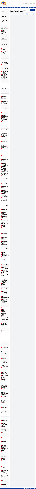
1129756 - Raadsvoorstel (3, 137)
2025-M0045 (3, 432)
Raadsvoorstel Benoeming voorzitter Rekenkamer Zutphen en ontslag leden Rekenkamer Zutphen (4, 325)
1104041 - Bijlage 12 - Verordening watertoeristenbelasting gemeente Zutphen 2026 (4, 199)
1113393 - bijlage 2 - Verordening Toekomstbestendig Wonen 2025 (4, 234)
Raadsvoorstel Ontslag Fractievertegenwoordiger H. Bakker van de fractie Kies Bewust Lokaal (4, 348)
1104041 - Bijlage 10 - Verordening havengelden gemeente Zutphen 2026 (4, 191)
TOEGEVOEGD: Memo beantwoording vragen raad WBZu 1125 (4, 408)
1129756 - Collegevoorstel (3, 139)
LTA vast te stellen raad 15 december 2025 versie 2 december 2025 (5, 66)
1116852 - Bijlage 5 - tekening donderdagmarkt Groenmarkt (4, 268)
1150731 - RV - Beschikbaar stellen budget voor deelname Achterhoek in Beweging (4, 438)
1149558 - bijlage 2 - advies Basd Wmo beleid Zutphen (4, 424)
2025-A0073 (3, 388)
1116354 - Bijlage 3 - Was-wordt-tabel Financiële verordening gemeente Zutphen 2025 (4, 119)
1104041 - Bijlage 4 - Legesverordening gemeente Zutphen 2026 (4, 164)
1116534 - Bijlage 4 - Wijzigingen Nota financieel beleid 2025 (4, 123)
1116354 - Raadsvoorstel (3, 110)
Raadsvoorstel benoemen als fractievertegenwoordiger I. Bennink (4, 32)
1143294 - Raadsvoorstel (3, 459)
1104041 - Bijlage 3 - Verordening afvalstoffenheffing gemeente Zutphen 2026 (4, 160)
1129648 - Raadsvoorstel (3, 368)
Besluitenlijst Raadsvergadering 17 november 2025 (4, 52)
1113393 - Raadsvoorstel (3, 226)
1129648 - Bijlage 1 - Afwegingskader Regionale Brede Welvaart (4, 373)
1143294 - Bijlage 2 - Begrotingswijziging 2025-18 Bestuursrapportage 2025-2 (4, 467)
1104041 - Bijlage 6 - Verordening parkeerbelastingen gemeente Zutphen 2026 (4, 177)
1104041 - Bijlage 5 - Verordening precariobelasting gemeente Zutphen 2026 (5, 173)
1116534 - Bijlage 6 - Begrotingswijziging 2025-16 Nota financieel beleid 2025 (4, 130)
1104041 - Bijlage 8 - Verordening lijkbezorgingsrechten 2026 (4, 184)
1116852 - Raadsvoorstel (3, 250)
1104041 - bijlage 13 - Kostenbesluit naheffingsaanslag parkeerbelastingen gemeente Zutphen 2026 (4, 204)
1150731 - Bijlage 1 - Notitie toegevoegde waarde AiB (4, 446)
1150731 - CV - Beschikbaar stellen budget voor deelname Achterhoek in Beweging (4, 442)
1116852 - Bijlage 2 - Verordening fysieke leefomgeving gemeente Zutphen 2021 (4, 258)
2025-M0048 (3, 480)
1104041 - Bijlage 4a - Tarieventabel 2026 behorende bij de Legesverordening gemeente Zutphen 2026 (4, 168)
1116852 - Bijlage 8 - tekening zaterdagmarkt (4, 277)
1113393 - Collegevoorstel (3, 228)
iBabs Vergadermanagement (27, 488)
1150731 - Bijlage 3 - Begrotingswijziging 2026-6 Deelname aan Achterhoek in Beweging (4, 453)
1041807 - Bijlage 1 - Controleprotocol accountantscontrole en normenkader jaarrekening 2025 (4, 98)
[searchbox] (27, 3)
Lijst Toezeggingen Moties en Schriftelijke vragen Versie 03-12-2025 (4, 60)
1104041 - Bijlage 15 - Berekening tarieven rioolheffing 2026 (4, 210)
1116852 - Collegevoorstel (3, 253)
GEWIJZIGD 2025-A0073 (4, 390)
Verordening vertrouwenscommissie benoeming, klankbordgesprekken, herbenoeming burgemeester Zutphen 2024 (4, 339)
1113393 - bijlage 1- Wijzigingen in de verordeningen (4, 231)
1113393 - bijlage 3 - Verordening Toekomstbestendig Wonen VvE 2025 (4, 239)
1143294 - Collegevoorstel (3, 461)
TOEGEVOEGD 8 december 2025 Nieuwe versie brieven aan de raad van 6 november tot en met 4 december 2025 (4, 76)
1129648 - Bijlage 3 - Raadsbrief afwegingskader (4, 380)
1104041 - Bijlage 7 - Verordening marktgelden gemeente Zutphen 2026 (4, 181)
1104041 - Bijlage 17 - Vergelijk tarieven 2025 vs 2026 (4, 217)
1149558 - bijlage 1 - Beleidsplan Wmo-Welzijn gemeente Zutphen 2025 (4, 421)
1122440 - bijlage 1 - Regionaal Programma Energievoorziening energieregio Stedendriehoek (4, 313)
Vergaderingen (6, 5)
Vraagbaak (17, 5)
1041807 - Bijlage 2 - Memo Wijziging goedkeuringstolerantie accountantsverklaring (4, 103)
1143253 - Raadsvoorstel (3, 284)
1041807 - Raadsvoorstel (3, 94)
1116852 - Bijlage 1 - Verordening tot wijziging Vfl (5, 255)
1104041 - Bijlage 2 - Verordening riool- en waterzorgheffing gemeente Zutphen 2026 (4, 156)
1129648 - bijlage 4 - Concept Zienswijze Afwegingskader (4, 383)
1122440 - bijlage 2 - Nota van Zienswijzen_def (4, 317)
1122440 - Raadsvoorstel (3, 307)
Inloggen (33, 488)
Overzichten (10, 5)
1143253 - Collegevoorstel (3, 286)
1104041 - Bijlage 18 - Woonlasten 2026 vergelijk (4, 220)
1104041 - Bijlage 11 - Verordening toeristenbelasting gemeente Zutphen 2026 (4, 195)
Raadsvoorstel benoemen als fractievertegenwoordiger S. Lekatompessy (4, 24)
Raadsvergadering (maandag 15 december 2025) (15, 7)
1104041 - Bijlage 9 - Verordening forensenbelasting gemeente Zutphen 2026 (4, 188)
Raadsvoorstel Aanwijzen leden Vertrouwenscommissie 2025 (4, 333)
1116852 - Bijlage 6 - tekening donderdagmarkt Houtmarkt (4, 271)
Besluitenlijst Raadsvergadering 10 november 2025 (4, 49)
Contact (20, 5)
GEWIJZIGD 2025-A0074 (4, 398)
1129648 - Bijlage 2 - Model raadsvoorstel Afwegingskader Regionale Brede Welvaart (4, 377)
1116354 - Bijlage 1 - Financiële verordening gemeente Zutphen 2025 (4, 113)
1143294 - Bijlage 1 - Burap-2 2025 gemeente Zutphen (4, 464)
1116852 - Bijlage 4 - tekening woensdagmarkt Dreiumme (4, 265)
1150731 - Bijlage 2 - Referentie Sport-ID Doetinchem (4, 449)
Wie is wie (13, 5)
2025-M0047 (3, 484)
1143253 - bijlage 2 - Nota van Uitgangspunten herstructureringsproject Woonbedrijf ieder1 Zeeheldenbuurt (4, 293)
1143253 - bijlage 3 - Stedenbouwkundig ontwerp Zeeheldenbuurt (5, 297)
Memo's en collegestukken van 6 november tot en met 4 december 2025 (4, 85)
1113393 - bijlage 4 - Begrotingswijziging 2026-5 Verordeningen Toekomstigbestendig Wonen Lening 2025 (4, 243)
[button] (34, 3)
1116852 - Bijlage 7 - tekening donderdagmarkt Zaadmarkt (4, 274)
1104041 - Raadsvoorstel (3, 149)
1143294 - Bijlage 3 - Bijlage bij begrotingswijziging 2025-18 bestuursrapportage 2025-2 (4, 472)
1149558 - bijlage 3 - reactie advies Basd (4, 427)
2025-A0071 (3, 358)
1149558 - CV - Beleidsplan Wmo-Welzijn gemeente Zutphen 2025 (4, 418)
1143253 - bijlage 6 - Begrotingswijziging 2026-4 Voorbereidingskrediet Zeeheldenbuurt (4, 301)
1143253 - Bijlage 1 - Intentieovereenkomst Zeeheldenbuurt (4, 289)
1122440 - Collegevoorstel (3, 310)
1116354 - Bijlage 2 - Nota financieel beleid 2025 (4, 116)
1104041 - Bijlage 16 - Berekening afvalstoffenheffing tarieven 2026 (4, 214)
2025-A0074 (3, 396)
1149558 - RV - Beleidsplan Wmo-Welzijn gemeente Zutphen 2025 (4, 415)
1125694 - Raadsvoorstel (3, 403)
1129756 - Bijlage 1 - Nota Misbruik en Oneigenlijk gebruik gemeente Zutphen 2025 (4, 142)
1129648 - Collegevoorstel (3, 370)
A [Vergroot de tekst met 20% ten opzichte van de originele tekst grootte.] (33, 7)
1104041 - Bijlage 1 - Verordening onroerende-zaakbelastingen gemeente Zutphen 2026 (4, 152)
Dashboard (2, 5)
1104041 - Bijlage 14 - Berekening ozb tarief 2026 (4, 207)
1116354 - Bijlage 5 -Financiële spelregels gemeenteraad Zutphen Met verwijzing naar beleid (4, 126)
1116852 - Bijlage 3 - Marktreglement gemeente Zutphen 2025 (4, 262)
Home (5, 7)
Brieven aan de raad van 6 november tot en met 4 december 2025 (4, 72)
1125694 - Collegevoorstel (3, 405)
